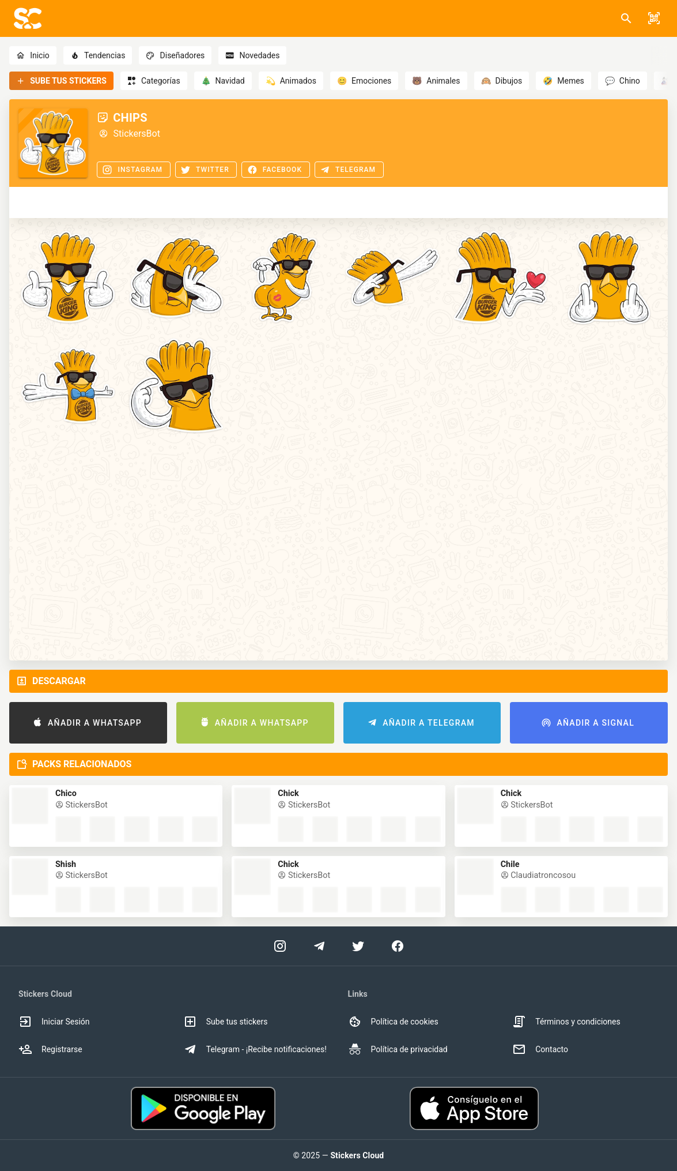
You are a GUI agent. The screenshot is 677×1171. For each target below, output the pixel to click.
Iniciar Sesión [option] (54, 1022)
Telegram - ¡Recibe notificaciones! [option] (255, 1049)
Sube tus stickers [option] (225, 1022)
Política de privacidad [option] (398, 1049)
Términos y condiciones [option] (566, 1022)
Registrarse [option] (50, 1049)
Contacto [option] (540, 1049)
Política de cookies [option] (393, 1022)
